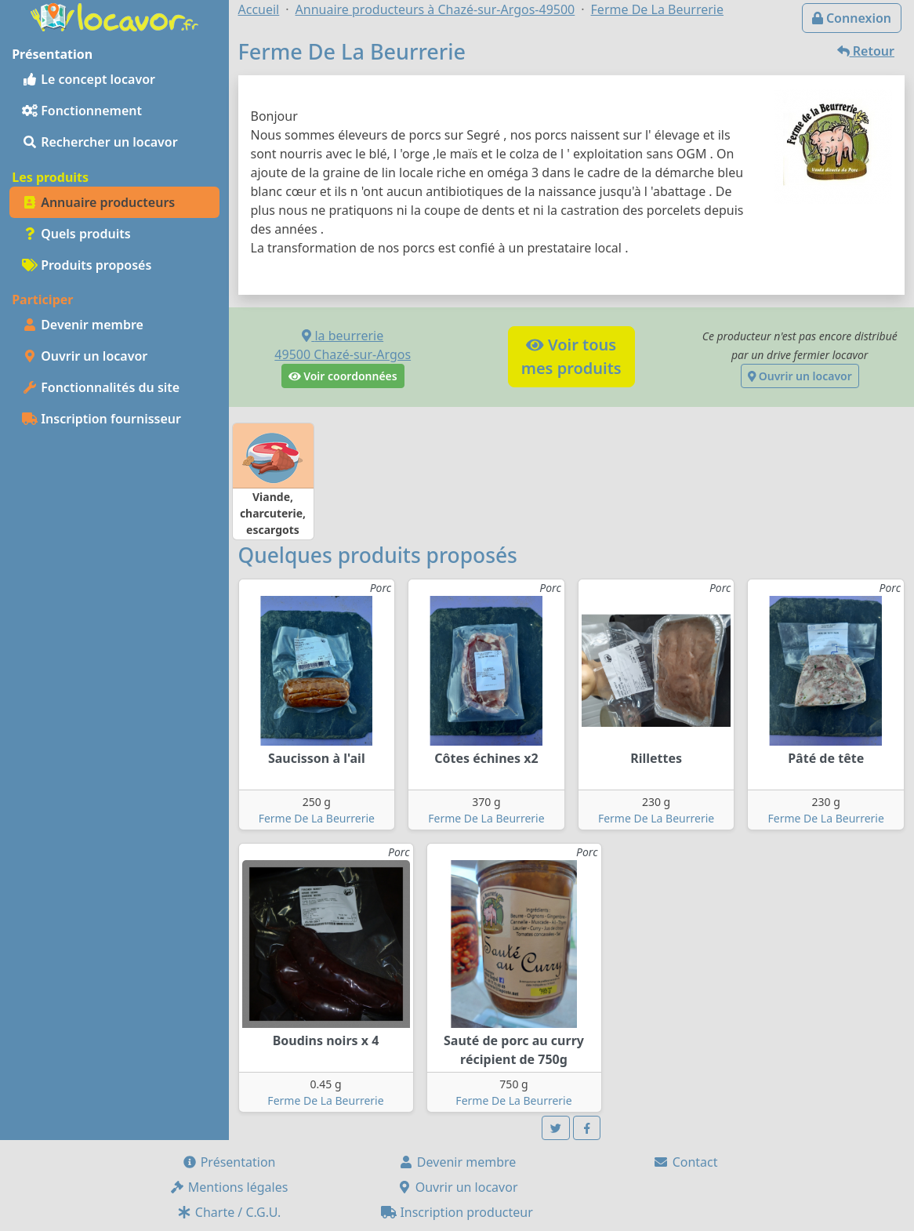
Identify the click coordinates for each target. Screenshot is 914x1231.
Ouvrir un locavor (84, 356)
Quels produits (76, 233)
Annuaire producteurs (98, 202)
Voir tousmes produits (571, 356)
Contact (685, 1162)
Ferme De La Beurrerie (317, 818)
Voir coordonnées (342, 376)
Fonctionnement (82, 110)
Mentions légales (228, 1187)
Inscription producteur (457, 1212)
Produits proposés (86, 265)
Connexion (851, 18)
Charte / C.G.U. (228, 1212)
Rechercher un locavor (100, 142)
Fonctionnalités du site (101, 387)
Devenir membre (82, 324)
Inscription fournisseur (101, 418)
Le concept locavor (88, 79)
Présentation (229, 1162)
